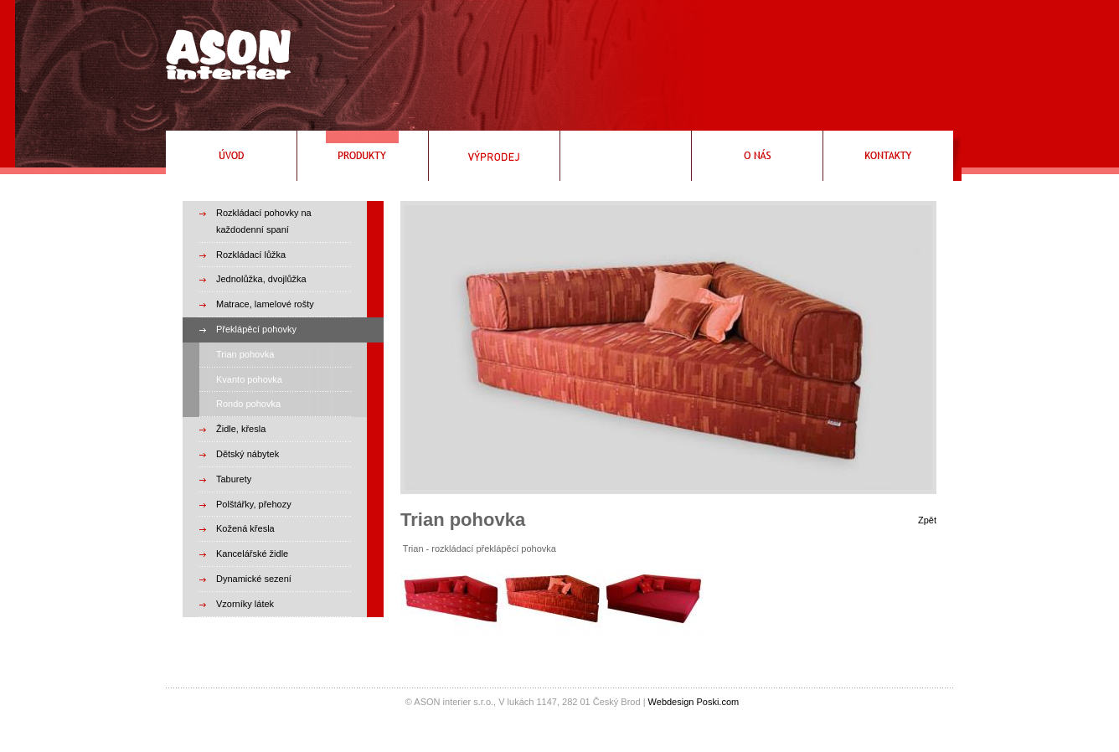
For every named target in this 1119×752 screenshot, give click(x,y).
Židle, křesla (241, 429)
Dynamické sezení (253, 579)
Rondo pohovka (248, 404)
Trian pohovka (245, 354)
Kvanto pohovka (249, 379)
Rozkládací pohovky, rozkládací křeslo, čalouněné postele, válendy (224, 48)
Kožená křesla (245, 528)
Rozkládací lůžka (251, 255)
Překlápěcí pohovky (256, 329)
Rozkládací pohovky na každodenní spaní (264, 221)
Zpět (927, 520)
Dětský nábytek (247, 454)
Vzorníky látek (245, 604)
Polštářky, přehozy (253, 504)
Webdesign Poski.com (694, 702)
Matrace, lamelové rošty (265, 304)
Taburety (233, 479)
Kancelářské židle (252, 554)
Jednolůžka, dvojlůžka (261, 279)
